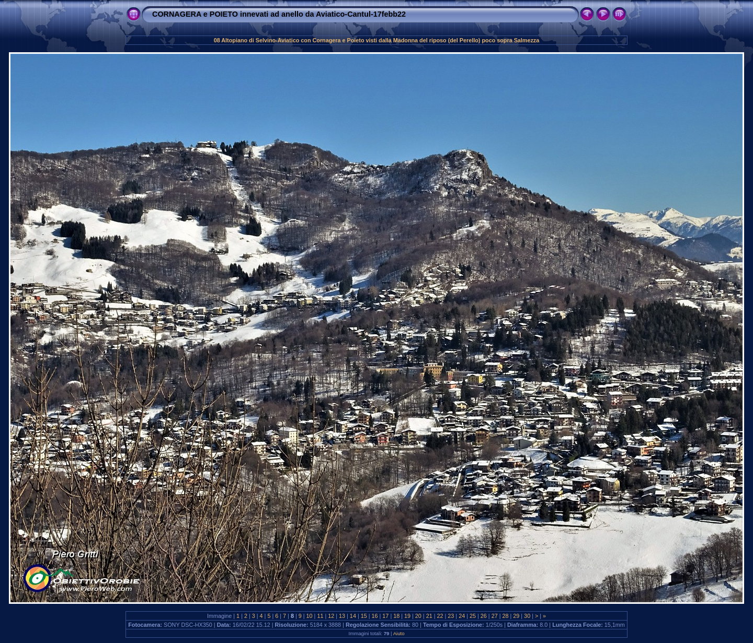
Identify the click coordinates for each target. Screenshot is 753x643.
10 (309, 616)
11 (320, 616)
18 (396, 616)
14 (353, 616)
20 (418, 616)
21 (429, 616)
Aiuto (399, 633)
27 (494, 616)
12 (331, 616)
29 (516, 616)
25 (472, 616)
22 (440, 616)
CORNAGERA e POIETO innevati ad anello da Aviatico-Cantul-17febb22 (279, 14)
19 (407, 616)
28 (505, 616)
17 (385, 616)
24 (461, 616)
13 (342, 616)
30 (527, 616)
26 (483, 616)
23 (450, 616)
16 (375, 616)
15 (364, 616)
